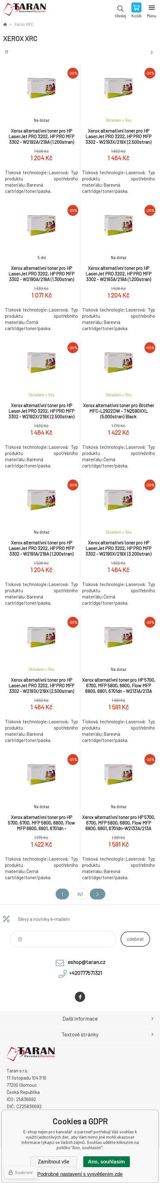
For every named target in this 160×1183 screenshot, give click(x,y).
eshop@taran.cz (86, 962)
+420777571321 (85, 973)
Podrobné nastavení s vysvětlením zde (80, 1174)
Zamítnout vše (53, 1161)
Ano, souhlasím (106, 1161)
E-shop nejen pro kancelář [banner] (24, 11)
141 (80, 894)
